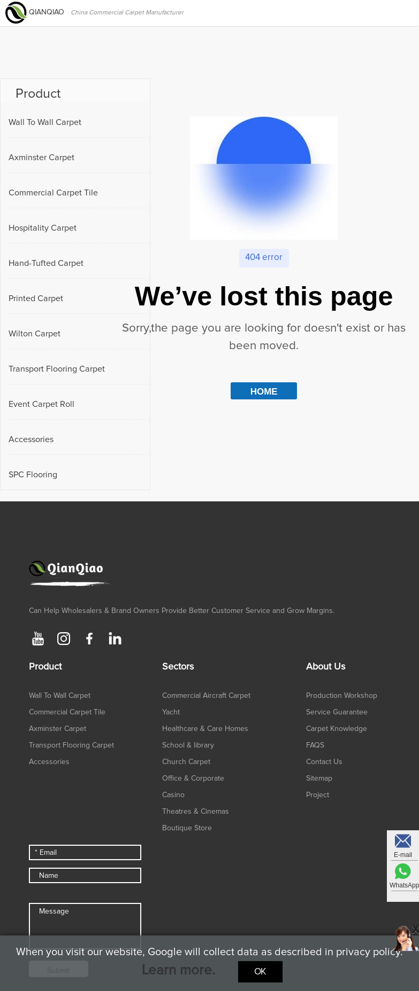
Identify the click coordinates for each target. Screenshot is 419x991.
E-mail (403, 855)
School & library (188, 745)
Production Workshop (341, 695)
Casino (173, 795)
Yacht (171, 712)
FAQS (315, 745)
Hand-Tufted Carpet (46, 263)
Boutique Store (187, 828)
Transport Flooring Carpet (57, 369)
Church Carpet (186, 762)
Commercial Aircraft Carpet (206, 695)
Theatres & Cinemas (195, 811)
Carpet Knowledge (336, 729)
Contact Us (324, 762)
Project (317, 795)
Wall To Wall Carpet (45, 122)
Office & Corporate (193, 778)
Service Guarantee (337, 712)
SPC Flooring (33, 474)
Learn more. (178, 970)
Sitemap (319, 778)
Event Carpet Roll (41, 404)
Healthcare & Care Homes (205, 729)
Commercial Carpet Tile (53, 192)
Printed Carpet (36, 298)
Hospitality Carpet (43, 228)
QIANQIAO (35, 12)
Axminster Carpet (41, 157)
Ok (260, 972)
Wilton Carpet (34, 333)
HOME (264, 392)
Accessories (31, 439)
